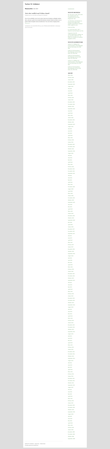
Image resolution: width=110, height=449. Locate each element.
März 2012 (70, 371)
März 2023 (70, 137)
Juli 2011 (70, 389)
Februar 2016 (71, 269)
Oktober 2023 (71, 122)
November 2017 (71, 231)
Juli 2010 (70, 416)
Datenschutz (42, 443)
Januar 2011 (70, 403)
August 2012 (70, 360)
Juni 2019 (70, 204)
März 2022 (70, 164)
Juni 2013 (70, 338)
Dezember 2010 (71, 405)
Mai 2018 (70, 222)
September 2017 (71, 233)
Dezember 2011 (71, 378)
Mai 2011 (70, 394)
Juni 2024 (70, 111)
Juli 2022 (70, 155)
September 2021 (71, 173)
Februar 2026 (71, 77)
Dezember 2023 (71, 119)
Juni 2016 (70, 260)
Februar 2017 (71, 244)
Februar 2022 (71, 166)
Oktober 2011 (71, 382)
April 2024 (70, 113)
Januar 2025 (70, 99)
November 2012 (71, 354)
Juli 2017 (70, 235)
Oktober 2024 (71, 106)
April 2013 (70, 342)
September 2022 (71, 151)
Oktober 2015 (71, 278)
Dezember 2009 (71, 432)
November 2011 (71, 380)
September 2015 (71, 280)
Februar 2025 (71, 97)
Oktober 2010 (71, 409)
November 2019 (71, 197)
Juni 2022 (70, 157)
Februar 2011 (71, 400)
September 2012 (71, 358)
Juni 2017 (70, 238)
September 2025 (71, 84)
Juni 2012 (70, 365)
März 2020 (70, 193)
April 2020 (70, 191)
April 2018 (70, 224)
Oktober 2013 (71, 329)
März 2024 (70, 115)
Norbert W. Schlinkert (32, 4)
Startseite (71, 9)
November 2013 (71, 327)
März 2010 (70, 425)
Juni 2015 (70, 284)
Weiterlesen (28, 23)
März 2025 (70, 95)
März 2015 (70, 291)
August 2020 (70, 189)
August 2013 (70, 333)
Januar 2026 (70, 79)
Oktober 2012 (71, 356)
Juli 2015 (70, 282)
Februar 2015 (71, 293)
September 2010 (71, 411)
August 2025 (70, 86)
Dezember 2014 (71, 298)
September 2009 (71, 438)
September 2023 (71, 124)
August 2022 (70, 153)
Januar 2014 (70, 322)
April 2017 (70, 240)
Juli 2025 (70, 88)
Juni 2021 (70, 177)
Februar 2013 (71, 347)
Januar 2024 (70, 117)
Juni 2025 (70, 90)
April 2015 (70, 289)
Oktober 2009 (71, 436)
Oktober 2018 (71, 218)
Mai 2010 (70, 420)
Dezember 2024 (71, 102)
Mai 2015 (70, 287)
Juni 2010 (70, 418)
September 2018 (71, 220)
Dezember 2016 (71, 249)
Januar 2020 (70, 195)
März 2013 (70, 345)
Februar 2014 (71, 320)
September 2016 (71, 253)
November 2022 (71, 146)
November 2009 (71, 434)
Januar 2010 (70, 429)
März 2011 (70, 398)
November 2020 (71, 186)
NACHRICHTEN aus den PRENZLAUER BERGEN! (44, 25)
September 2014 (71, 304)
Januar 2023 (70, 142)
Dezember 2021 (71, 169)
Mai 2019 (70, 206)
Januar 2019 (70, 213)
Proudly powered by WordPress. (31, 445)
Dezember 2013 (71, 325)
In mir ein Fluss (71, 27)
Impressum (37, 443)
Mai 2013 (70, 340)
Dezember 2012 (71, 351)
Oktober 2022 (71, 148)
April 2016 (70, 264)
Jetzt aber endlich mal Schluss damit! (37, 13)
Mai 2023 (70, 133)
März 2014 (70, 318)
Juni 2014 (70, 311)
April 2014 (70, 316)
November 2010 (71, 407)
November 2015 (71, 275)
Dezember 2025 (71, 82)
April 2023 (70, 135)
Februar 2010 (71, 427)
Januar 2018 (70, 226)
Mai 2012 (70, 367)
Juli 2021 (70, 175)
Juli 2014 (70, 309)
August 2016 (70, 255)
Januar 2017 (70, 247)
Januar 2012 (70, 376)
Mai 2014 (70, 313)
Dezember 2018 (71, 215)
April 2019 (70, 209)
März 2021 (70, 184)
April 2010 (70, 423)
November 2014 (71, 300)
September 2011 (71, 385)
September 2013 (71, 331)
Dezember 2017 (71, 229)
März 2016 (70, 267)
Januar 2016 (70, 271)
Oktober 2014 (71, 302)
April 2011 (70, 396)
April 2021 (70, 182)
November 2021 (71, 171)
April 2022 (70, 162)
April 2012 (70, 369)
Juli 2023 (70, 128)
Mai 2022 (70, 160)
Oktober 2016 (71, 251)
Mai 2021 (70, 180)
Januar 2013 (70, 349)
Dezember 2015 (71, 273)
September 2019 (71, 202)
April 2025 (70, 93)
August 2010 (70, 414)
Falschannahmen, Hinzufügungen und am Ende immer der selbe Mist (75, 47)
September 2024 (71, 108)
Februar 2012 (71, 374)
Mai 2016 (70, 262)
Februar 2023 (71, 140)
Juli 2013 (70, 336)
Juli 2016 (70, 258)
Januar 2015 (70, 296)
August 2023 (70, 126)
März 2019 (70, 211)
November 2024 (71, 104)
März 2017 (70, 242)
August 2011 (70, 387)
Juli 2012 (70, 362)
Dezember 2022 (71, 144)
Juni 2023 (70, 131)
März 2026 (70, 75)
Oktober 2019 (71, 200)
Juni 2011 (70, 391)
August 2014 (70, 307)
